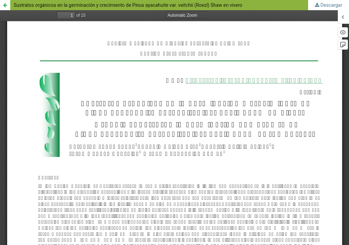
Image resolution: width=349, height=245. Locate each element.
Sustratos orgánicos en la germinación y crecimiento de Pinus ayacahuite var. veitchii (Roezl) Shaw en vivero (128, 5)
